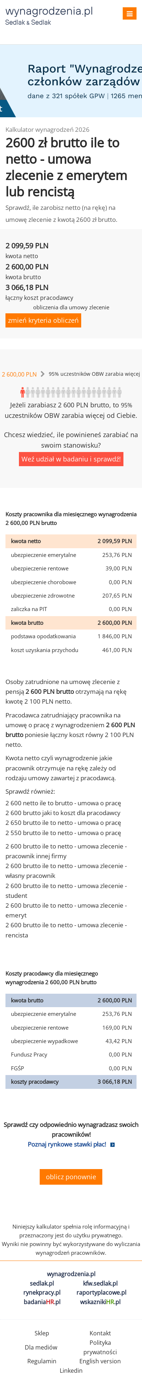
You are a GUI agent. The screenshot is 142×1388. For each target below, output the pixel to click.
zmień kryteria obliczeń (43, 320)
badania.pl (42, 1302)
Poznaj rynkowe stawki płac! (67, 1144)
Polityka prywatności (100, 1347)
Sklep (42, 1333)
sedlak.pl (42, 1283)
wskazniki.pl (100, 1302)
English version (100, 1361)
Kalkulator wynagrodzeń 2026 (47, 129)
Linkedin (71, 1371)
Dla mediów (41, 1347)
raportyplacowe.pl (101, 1293)
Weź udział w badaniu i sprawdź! (71, 459)
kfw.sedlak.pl (100, 1283)
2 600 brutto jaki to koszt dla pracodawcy (63, 813)
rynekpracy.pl (41, 1293)
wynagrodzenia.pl (71, 1274)
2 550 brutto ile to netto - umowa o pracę (63, 833)
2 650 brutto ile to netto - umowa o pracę (63, 822)
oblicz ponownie (71, 1176)
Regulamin (41, 1361)
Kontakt (100, 1333)
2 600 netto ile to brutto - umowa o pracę (63, 803)
